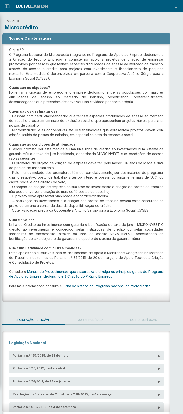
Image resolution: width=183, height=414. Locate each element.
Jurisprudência (95, 315)
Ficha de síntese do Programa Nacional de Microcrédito (107, 281)
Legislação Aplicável (35, 315)
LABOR (32, 6)
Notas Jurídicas (152, 315)
